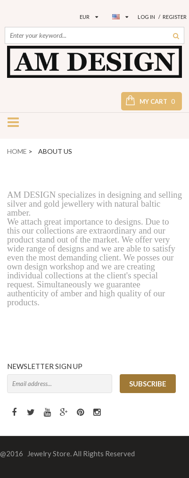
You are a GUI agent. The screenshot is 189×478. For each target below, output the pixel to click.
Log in (146, 16)
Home (17, 151)
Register (175, 17)
